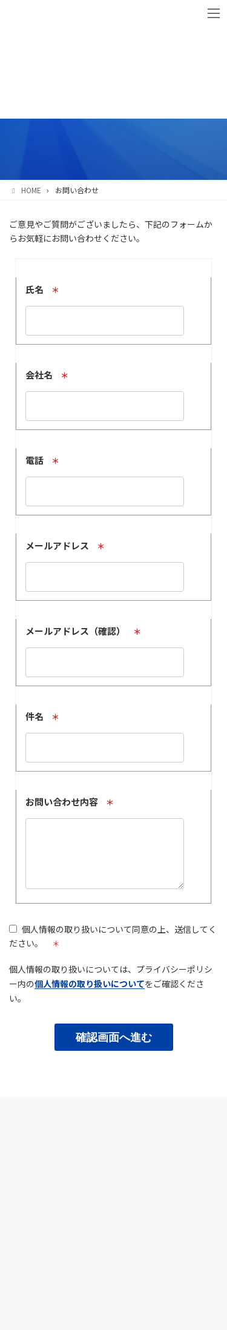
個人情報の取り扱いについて (90, 993)
